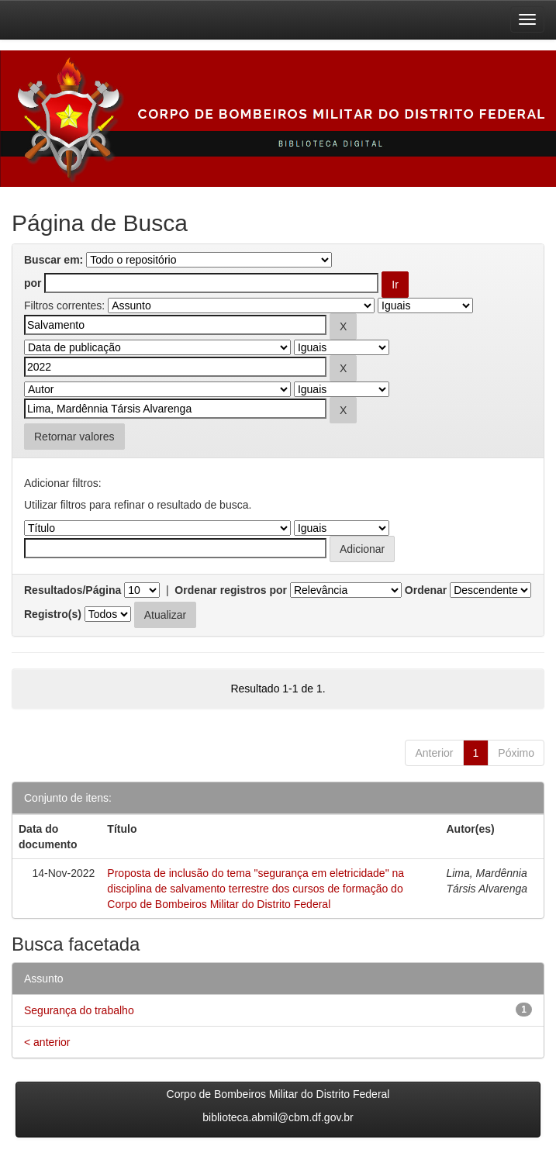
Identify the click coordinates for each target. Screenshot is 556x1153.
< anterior (47, 1042)
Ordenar (426, 590)
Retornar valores (74, 436)
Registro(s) (52, 614)
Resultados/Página (72, 590)
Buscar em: (53, 260)
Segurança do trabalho (79, 1010)
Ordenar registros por (230, 590)
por (33, 283)
